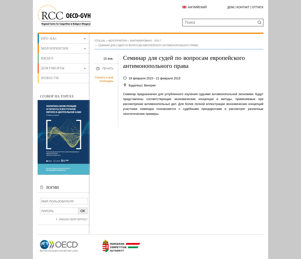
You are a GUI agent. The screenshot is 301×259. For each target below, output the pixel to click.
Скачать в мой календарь (104, 79)
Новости (50, 78)
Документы (53, 68)
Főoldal (100, 40)
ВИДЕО (47, 58)
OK (82, 211)
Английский (197, 7)
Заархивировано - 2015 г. (146, 40)
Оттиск (257, 7)
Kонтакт (242, 7)
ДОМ (230, 7)
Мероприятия (54, 48)
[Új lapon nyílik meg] (59, 252)
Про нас (49, 38)
